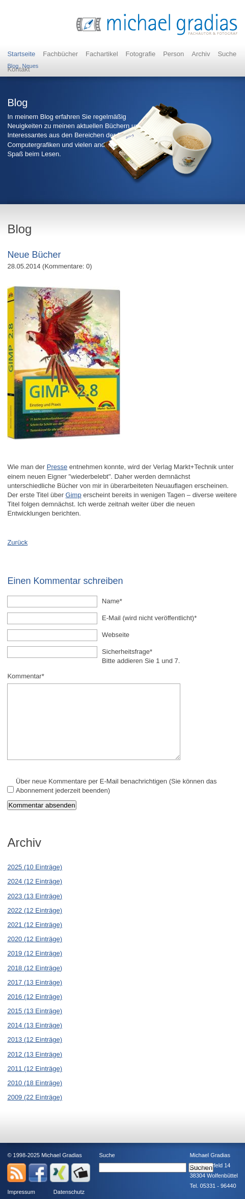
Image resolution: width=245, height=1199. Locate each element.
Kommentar (25, 676)
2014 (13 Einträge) (34, 1025)
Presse (57, 467)
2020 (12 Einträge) (34, 939)
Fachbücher (60, 54)
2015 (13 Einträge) (34, 1011)
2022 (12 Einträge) (34, 910)
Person (173, 54)
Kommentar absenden (41, 805)
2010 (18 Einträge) (34, 1083)
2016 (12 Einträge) (34, 996)
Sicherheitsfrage (127, 651)
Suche (226, 54)
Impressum (21, 1192)
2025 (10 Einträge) (34, 867)
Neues (30, 63)
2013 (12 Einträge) (34, 1039)
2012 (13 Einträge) (34, 1054)
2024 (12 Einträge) (34, 881)
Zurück (17, 542)
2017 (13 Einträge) (34, 982)
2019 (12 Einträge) (34, 953)
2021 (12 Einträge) (34, 924)
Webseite (115, 635)
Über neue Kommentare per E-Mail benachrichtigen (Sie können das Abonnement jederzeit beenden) (116, 785)
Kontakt (18, 69)
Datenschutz (69, 1192)
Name (116, 601)
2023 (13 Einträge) (34, 896)
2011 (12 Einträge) (34, 1068)
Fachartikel (102, 54)
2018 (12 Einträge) (34, 968)
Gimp (73, 495)
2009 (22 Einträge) (34, 1097)
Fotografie (141, 54)
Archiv (201, 54)
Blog (12, 63)
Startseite (21, 54)
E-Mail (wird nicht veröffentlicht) (149, 618)
